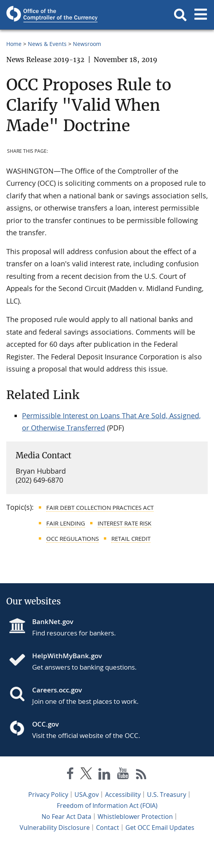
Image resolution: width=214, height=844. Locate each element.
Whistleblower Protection (135, 816)
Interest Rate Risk (124, 523)
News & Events (47, 44)
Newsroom (87, 44)
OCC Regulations (72, 538)
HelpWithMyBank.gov (67, 655)
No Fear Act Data (66, 816)
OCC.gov (45, 724)
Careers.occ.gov (57, 689)
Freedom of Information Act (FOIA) (107, 805)
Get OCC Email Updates (159, 827)
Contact (107, 827)
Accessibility (123, 794)
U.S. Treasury (166, 794)
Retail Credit (131, 538)
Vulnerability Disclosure (55, 827)
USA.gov (86, 794)
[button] (180, 14)
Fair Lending (65, 523)
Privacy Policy (48, 794)
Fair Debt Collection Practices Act (100, 507)
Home (14, 44)
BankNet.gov (52, 621)
